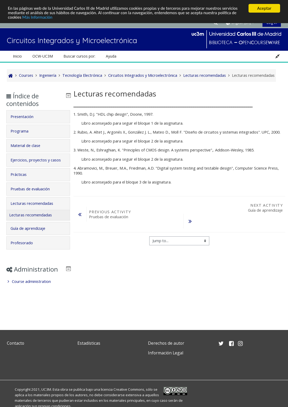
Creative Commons (128, 389)
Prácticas (22, 181)
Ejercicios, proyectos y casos (34, 163)
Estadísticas (88, 343)
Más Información (38, 17)
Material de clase (29, 145)
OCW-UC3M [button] (42, 56)
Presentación (25, 116)
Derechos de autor (166, 343)
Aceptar (264, 8)
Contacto (15, 343)
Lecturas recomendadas (35, 210)
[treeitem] (38, 296)
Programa (23, 131)
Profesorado (25, 250)
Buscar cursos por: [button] (79, 56)
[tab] (38, 116)
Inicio (17, 56)
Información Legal (165, 353)
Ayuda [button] (111, 56)
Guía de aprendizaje (31, 235)
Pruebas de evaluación (34, 196)
